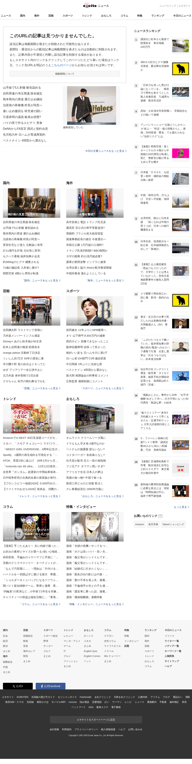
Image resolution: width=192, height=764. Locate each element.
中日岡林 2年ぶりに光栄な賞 (84, 364)
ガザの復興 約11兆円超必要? (84, 256)
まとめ (6, 651)
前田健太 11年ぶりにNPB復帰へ (86, 329)
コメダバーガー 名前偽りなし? (85, 454)
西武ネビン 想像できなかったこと (87, 341)
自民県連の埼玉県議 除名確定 (22, 93)
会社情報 (54, 729)
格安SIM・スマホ (14, 702)
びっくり (88, 635)
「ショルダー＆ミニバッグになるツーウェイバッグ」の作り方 (31, 580)
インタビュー (131, 641)
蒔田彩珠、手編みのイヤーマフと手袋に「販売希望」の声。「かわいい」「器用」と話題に (31, 557)
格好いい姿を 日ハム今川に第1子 (86, 352)
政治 (5, 646)
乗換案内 (152, 702)
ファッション (71, 661)
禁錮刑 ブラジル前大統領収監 (84, 233)
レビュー (68, 635)
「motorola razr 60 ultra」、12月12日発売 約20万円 (31, 466)
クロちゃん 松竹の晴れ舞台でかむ (24, 381)
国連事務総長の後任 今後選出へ (86, 239)
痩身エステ (102, 707)
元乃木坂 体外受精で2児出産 (21, 375)
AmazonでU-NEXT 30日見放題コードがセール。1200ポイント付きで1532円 (31, 437)
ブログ (166, 697)
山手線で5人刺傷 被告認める (22, 87)
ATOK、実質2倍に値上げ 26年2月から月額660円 (31, 460)
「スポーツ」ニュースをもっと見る (102, 388)
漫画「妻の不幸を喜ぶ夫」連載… (87, 580)
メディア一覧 (172, 646)
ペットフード (78, 707)
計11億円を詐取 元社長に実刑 (21, 250)
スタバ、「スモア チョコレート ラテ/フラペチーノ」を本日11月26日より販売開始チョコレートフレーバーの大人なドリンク (31, 443)
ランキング (157, 15)
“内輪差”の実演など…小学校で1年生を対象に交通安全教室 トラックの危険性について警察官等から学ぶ (31, 591)
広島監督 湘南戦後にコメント (84, 381)
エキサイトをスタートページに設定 (96, 719)
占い (106, 702)
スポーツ (68, 15)
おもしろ (106, 15)
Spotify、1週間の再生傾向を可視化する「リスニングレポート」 (31, 454)
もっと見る (181, 506)
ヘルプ (168, 666)
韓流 (25, 656)
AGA (90, 707)
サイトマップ (172, 661)
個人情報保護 (108, 729)
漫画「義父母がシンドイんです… (87, 557)
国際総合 (8, 662)
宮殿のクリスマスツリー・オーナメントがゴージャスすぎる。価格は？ (31, 562)
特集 (139, 15)
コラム (124, 15)
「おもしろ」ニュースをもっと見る (102, 496)
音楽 (25, 646)
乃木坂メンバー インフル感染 (21, 335)
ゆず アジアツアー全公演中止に (23, 369)
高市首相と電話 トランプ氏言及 (86, 222)
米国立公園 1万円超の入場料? (85, 244)
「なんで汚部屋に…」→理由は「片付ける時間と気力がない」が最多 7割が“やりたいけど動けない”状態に (31, 568)
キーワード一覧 (173, 651)
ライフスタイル (112, 646)
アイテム (155, 697)
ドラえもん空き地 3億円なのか (85, 443)
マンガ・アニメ (72, 641)
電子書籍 (116, 707)
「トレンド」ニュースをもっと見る (38, 496)
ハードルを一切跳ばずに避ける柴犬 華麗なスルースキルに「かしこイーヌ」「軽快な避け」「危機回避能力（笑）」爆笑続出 (31, 574)
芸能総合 (28, 635)
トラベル (109, 651)
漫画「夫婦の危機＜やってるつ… (87, 545)
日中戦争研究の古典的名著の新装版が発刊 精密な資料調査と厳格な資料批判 (31, 477)
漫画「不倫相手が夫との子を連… (87, 585)
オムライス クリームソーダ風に (86, 437)
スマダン (109, 635)
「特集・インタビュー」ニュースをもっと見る (95, 604)
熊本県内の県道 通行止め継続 (22, 99)
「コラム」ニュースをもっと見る (39, 604)
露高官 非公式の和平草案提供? (85, 227)
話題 (126, 646)
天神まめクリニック (124, 697)
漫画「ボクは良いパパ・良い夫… (87, 551)
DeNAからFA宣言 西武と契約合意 (25, 128)
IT (65, 651)
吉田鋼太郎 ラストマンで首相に (23, 329)
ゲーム (67, 646)
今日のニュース (182, 15)
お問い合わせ (135, 729)
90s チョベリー (112, 656)
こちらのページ (61, 65)
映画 (25, 641)
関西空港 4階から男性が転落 (21, 273)
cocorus (73, 702)
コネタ (87, 641)
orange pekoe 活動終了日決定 (21, 352)
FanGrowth (85, 697)
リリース (169, 635)
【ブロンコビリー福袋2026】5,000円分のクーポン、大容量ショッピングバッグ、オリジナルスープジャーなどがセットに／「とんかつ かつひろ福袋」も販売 (31, 483)
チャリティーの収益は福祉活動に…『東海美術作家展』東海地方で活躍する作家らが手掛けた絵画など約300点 (31, 597)
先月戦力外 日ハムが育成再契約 (24, 134)
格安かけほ (43, 702)
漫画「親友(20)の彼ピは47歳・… (87, 574)
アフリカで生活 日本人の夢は (84, 472)
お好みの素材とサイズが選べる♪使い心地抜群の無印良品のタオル (31, 551)
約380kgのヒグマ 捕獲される (21, 261)
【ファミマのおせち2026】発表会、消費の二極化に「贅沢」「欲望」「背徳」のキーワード (31, 489)
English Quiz (90, 651)
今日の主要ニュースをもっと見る (106, 150)
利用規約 (66, 729)
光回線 (30, 702)
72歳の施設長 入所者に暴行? (21, 267)
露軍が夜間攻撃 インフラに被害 (86, 261)
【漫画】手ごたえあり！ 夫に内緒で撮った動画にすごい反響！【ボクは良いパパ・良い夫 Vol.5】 (31, 545)
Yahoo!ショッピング (173, 524)
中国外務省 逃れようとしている (86, 273)
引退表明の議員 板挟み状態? (22, 117)
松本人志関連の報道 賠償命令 (21, 347)
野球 (45, 641)
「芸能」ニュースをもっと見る (41, 388)
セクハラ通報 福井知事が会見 (21, 256)
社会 (5, 635)
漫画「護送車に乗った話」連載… (87, 591)
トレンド (87, 15)
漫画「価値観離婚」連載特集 (84, 597)
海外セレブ (29, 651)
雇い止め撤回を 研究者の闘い (22, 111)
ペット (87, 661)
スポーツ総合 (50, 635)
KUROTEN (22, 697)
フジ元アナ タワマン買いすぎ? (85, 466)
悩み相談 (84, 702)
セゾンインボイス (67, 697)
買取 (187, 697)
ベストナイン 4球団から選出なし (25, 140)
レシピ (128, 702)
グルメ (67, 656)
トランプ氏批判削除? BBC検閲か (87, 250)
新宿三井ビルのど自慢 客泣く (84, 483)
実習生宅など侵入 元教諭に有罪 (23, 244)
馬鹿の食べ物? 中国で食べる (84, 477)
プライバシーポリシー (86, 729)
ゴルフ (47, 651)
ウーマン (117, 702)
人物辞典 (169, 656)
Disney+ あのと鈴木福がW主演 (22, 341)
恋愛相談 (97, 702)
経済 (5, 641)
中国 (5, 667)
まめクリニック (102, 697)
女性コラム (110, 641)
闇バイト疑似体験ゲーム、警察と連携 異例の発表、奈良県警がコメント (31, 585)
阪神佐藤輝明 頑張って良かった (86, 347)
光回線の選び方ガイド (43, 697)
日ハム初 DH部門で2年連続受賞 (86, 358)
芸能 (51, 15)
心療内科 (142, 697)
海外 (36, 15)
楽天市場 (153, 524)
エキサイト (185, 5)
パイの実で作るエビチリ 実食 (22, 122)
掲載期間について (64, 73)
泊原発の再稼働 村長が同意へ (22, 105)
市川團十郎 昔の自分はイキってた (24, 364)
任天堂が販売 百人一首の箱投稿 (86, 460)
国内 (22, 15)
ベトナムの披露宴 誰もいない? (85, 449)
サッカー (48, 646)
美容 (184, 702)
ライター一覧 (172, 641)
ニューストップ (167, 5)
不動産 (163, 702)
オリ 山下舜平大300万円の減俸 (85, 335)
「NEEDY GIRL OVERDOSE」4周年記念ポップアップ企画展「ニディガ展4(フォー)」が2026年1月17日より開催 (31, 449)
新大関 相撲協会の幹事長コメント (87, 375)
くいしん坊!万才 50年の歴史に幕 (23, 358)
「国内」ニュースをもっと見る (41, 280)
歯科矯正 (174, 702)
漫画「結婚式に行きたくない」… (87, 568)
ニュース (6, 15)
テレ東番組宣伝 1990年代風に (85, 489)
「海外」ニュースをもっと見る (104, 280)
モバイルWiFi (58, 702)
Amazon (139, 524)
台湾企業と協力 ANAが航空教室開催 (89, 267)
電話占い (177, 697)
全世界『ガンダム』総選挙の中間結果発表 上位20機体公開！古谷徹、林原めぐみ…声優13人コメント (31, 472)
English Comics (92, 656)
